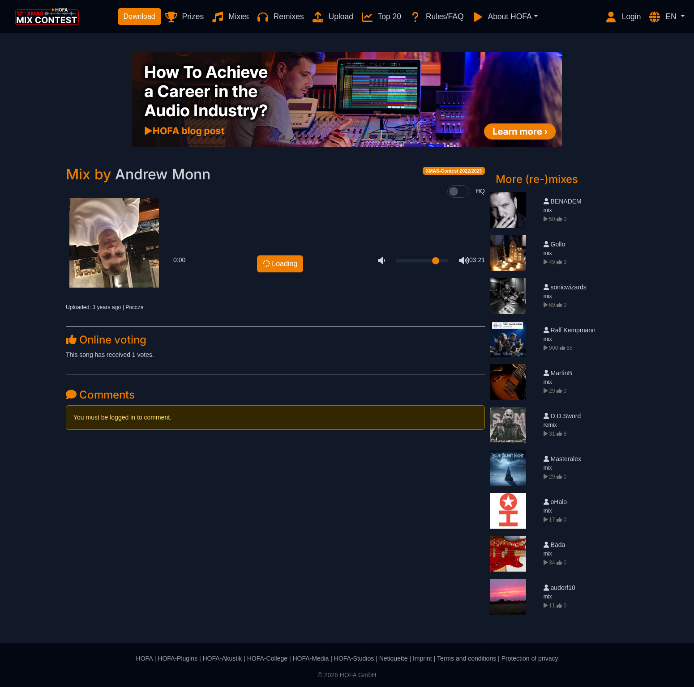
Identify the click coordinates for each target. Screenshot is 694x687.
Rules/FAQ (435, 17)
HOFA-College (267, 658)
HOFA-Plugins (177, 658)
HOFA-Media (310, 658)
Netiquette (393, 658)
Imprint (422, 658)
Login (622, 17)
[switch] (458, 191)
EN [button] (663, 17)
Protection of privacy (529, 658)
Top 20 (380, 17)
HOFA (144, 658)
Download (139, 16)
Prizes (184, 17)
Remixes (280, 17)
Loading (279, 263)
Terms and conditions (466, 658)
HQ (480, 191)
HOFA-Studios (354, 658)
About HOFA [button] (501, 17)
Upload (332, 17)
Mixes (230, 17)
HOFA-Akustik (222, 658)
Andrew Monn (162, 174)
